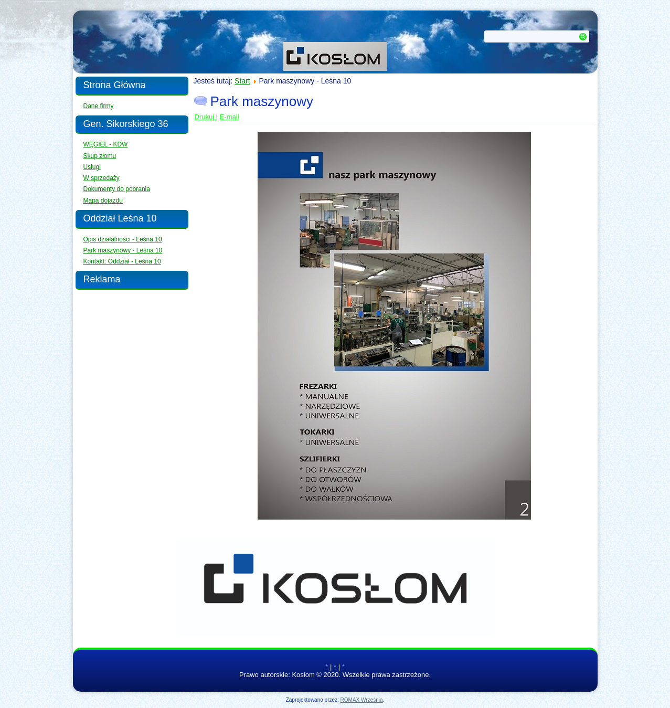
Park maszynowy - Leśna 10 (123, 250)
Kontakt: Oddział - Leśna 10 (122, 261)
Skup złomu (99, 156)
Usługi (92, 167)
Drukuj (205, 117)
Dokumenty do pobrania (116, 189)
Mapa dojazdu (103, 200)
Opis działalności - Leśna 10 (122, 239)
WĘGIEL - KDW (105, 144)
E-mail (229, 117)
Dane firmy (98, 106)
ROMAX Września (362, 700)
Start (242, 81)
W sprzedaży (101, 178)
